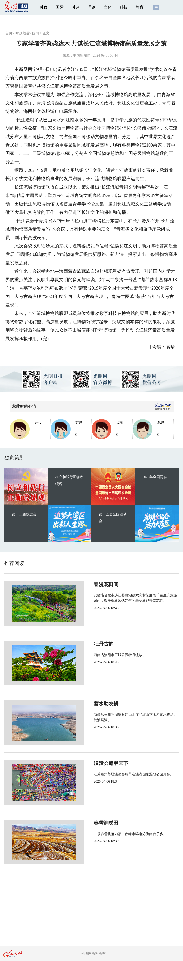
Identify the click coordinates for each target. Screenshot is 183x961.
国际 (60, 7)
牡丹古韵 (87, 644)
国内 (35, 33)
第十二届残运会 (24, 514)
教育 (140, 7)
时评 (75, 7)
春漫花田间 (89, 584)
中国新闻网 (81, 55)
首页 (8, 33)
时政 (43, 7)
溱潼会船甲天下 (94, 763)
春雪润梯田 (89, 823)
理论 (92, 7)
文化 (107, 7)
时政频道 (22, 33)
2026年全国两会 (155, 477)
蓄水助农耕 (89, 703)
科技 (124, 7)
